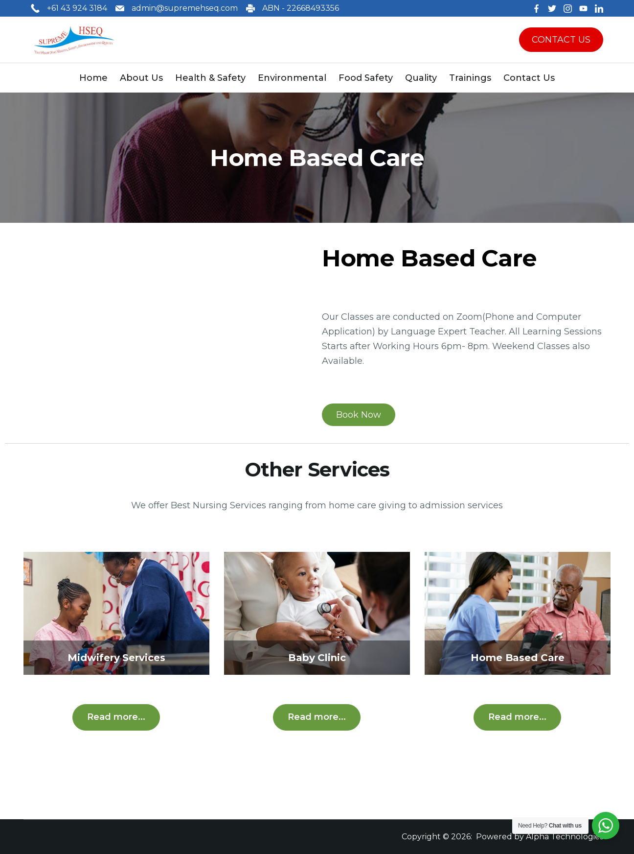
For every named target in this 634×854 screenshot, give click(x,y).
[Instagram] (568, 8)
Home (93, 77)
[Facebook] (536, 8)
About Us (141, 77)
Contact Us (529, 77)
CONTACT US (561, 39)
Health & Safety (210, 77)
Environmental (292, 77)
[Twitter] (552, 8)
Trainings (470, 77)
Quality (421, 77)
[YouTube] (583, 8)
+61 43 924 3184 (77, 8)
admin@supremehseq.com (185, 8)
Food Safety (366, 77)
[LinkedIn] (599, 8)
